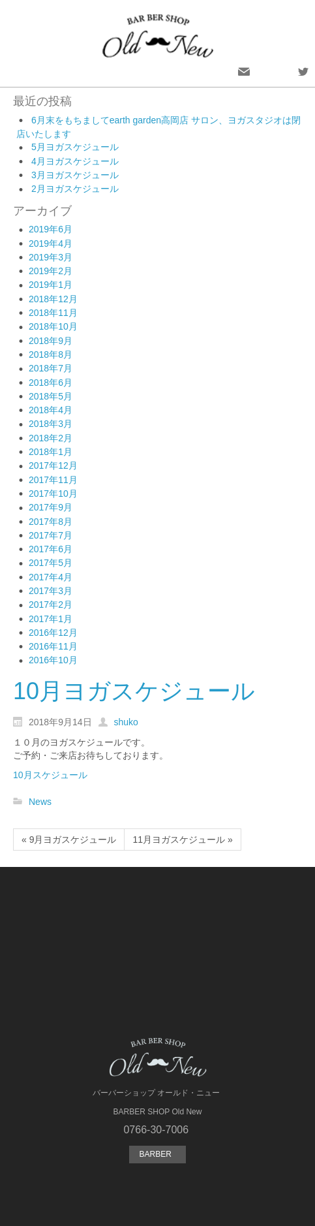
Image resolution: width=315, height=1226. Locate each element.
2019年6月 (50, 229)
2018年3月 (50, 423)
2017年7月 (50, 535)
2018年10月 (53, 326)
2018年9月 (50, 341)
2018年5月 (50, 396)
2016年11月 (53, 646)
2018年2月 (50, 438)
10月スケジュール (50, 775)
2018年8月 (50, 354)
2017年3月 (50, 591)
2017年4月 (50, 577)
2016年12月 (53, 632)
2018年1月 (50, 452)
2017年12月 (53, 465)
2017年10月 (53, 493)
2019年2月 (50, 271)
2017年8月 (50, 521)
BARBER (157, 1154)
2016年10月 (53, 660)
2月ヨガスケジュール (75, 188)
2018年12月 (53, 299)
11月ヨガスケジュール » (182, 839)
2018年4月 (50, 410)
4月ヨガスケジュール (75, 161)
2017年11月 (53, 480)
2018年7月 (50, 368)
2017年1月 (50, 619)
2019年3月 (50, 257)
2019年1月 (50, 284)
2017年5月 (50, 563)
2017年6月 (50, 549)
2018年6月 (50, 382)
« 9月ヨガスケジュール (69, 839)
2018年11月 (53, 312)
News (40, 801)
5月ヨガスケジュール (75, 147)
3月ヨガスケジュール (75, 175)
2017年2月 (50, 604)
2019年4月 (50, 243)
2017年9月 (50, 507)
